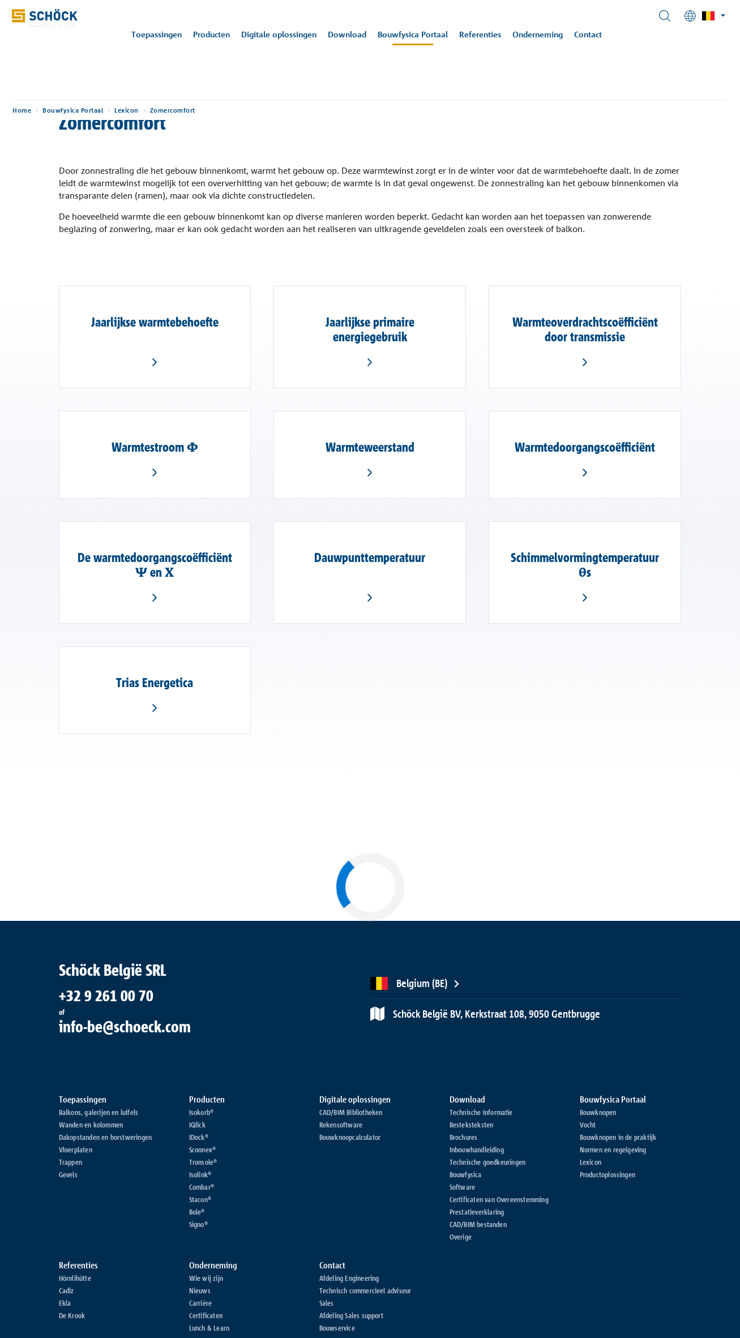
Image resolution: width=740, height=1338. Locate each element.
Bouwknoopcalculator (350, 1137)
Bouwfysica (466, 1174)
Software (463, 1186)
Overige (461, 1236)
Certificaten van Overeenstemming (499, 1199)
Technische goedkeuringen (488, 1162)
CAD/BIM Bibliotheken (351, 1112)
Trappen (70, 1162)
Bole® (197, 1211)
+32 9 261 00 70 (106, 995)
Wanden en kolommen (91, 1124)
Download (354, 34)
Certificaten (206, 1315)
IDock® (198, 1137)
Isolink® (200, 1174)
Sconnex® (202, 1149)
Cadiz (66, 1290)
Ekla (65, 1302)
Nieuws (200, 1290)
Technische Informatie (481, 1112)
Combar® (201, 1186)
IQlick (197, 1124)
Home (57, 91)
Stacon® (200, 1199)
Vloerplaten (75, 1149)
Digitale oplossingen (286, 34)
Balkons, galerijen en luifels (99, 1112)
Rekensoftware (341, 1124)
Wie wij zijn (206, 1278)
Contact (595, 34)
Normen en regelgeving (613, 1149)
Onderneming (545, 34)
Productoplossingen (608, 1174)
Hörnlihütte (75, 1278)
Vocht (588, 1124)
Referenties (487, 34)
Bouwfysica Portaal (420, 34)
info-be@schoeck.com (125, 1026)
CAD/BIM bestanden (478, 1224)
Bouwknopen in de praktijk (618, 1137)
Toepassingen (164, 34)
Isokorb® (201, 1112)
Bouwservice (337, 1327)
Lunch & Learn (209, 1327)
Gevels (68, 1174)
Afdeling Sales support (351, 1315)
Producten (218, 34)
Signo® (198, 1224)
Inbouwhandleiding (477, 1149)
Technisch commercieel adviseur (365, 1290)
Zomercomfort (208, 91)
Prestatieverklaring (477, 1211)
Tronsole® (203, 1162)
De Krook (72, 1315)
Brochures (464, 1137)
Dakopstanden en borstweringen (105, 1137)
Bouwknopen (598, 1112)
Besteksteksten (472, 1124)
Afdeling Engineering (349, 1278)
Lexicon (162, 91)
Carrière (200, 1302)
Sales (326, 1302)
